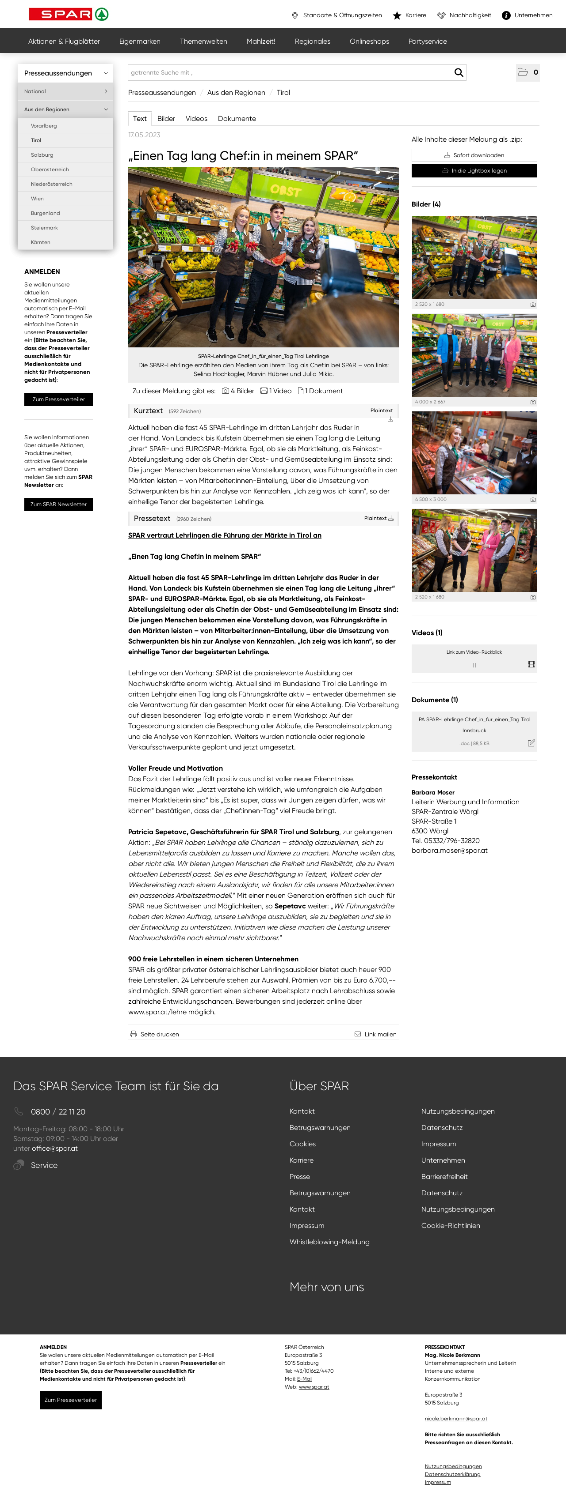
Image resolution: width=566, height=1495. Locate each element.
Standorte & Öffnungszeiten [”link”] (336, 15)
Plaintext (379, 518)
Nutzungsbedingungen (458, 1111)
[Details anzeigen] (533, 305)
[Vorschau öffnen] (263, 257)
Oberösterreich (50, 169)
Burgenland (45, 213)
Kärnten (40, 242)
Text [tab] (140, 118)
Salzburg (42, 155)
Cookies (303, 1144)
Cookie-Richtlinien (450, 1225)
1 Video (280, 391)
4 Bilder (242, 391)
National (66, 91)
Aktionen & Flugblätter (64, 41)
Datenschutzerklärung (453, 1474)
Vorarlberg (44, 126)
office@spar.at (55, 1148)
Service (35, 1165)
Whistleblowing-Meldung (330, 1242)
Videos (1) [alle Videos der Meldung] (427, 633)
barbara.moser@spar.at (450, 850)
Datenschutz (442, 1127)
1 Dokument (324, 391)
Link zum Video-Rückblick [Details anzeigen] (474, 652)
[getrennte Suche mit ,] (297, 72)
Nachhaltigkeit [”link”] (464, 15)
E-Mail (304, 1379)
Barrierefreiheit (444, 1176)
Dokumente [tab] (237, 118)
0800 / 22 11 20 (49, 1112)
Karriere (302, 1160)
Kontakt (302, 1111)
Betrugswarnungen (320, 1127)
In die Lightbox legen (474, 170)
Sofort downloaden (474, 155)
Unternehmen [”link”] (527, 15)
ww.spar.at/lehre (160, 1012)
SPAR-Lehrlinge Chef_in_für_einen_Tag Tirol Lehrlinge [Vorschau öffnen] (263, 356)
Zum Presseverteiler (59, 399)
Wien (37, 199)
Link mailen (381, 1034)
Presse (300, 1176)
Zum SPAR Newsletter (59, 504)
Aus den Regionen (66, 109)
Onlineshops (369, 41)
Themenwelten (203, 41)
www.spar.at (314, 1387)
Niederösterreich (52, 184)
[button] (528, 73)
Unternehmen (443, 1160)
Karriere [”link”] (409, 15)
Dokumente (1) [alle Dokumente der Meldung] (435, 700)
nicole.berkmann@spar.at (456, 1419)
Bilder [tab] (166, 118)
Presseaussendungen (66, 73)
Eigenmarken (140, 41)
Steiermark (44, 228)
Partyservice (428, 41)
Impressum (438, 1144)
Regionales (312, 41)
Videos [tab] (196, 118)
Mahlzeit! (261, 41)
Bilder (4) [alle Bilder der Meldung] (426, 204)
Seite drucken (160, 1034)
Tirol (36, 140)
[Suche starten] (459, 72)
